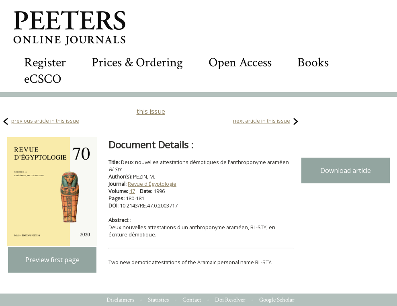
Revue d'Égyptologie (152, 183)
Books (313, 62)
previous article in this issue (45, 120)
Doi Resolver (230, 300)
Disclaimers (120, 300)
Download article (345, 170)
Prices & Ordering (137, 62)
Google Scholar (277, 300)
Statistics (158, 300)
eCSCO (42, 79)
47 (132, 191)
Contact (191, 300)
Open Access (240, 62)
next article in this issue (261, 120)
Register (45, 62)
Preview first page (52, 259)
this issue (151, 111)
